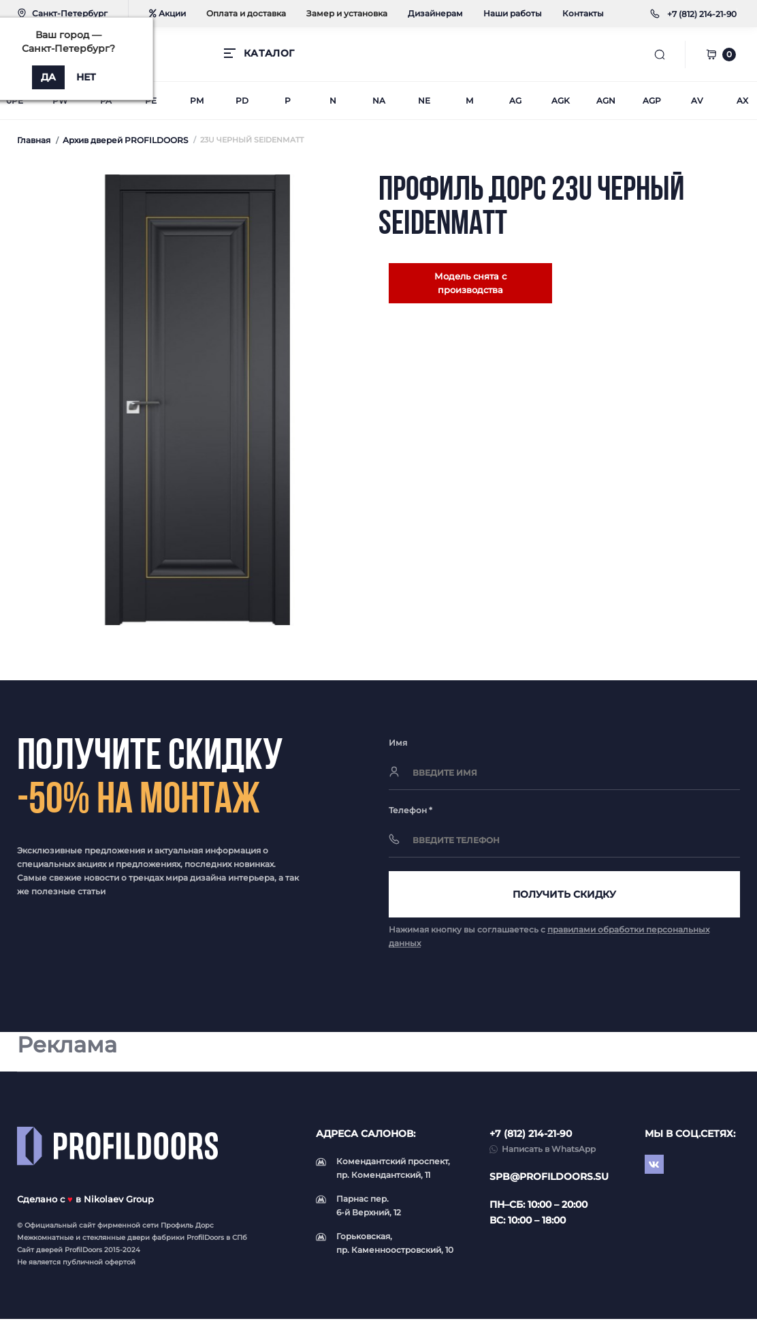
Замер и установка (346, 13)
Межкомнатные (45, 1239)
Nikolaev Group (119, 1201)
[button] (701, 14)
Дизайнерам (435, 13)
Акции (167, 13)
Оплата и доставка (246, 13)
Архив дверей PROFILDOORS (125, 140)
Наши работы (512, 13)
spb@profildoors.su (549, 1178)
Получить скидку (564, 895)
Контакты (583, 13)
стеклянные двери (116, 1239)
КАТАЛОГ (269, 53)
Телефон (410, 810)
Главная (33, 140)
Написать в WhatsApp (549, 1151)
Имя (398, 743)
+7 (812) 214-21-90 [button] (530, 1135)
